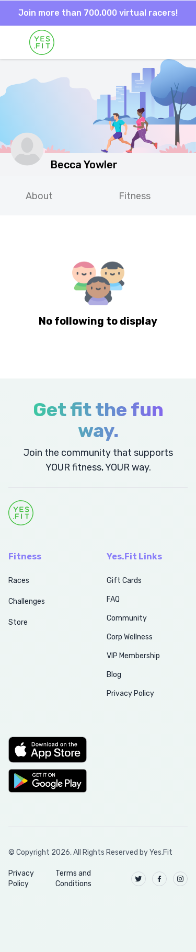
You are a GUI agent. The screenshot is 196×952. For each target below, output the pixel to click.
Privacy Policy (130, 693)
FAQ (113, 599)
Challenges (26, 601)
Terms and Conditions (73, 878)
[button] (46, 750)
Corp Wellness (130, 637)
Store (18, 622)
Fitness (135, 196)
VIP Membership (133, 655)
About (39, 196)
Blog (114, 674)
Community (127, 618)
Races (18, 580)
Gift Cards (124, 580)
